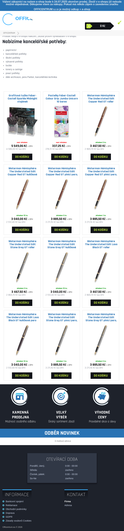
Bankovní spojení (14, 501)
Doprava (10, 513)
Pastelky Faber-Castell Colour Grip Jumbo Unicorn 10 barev (62, 98)
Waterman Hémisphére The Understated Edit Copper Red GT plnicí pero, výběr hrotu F (62, 171)
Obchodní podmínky (16, 509)
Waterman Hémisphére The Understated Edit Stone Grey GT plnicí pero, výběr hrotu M (61, 317)
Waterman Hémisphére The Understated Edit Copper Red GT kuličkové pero (22, 171)
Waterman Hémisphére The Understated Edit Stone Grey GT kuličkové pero (61, 244)
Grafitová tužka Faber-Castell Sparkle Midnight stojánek (22, 98)
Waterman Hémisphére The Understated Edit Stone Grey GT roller (22, 244)
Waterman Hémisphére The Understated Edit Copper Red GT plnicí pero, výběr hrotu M (101, 171)
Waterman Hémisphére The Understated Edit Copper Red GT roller (101, 98)
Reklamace (11, 505)
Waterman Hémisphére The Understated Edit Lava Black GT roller (101, 244)
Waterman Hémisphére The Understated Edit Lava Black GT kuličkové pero (22, 317)
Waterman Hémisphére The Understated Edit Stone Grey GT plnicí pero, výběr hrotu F (101, 317)
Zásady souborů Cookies (18, 520)
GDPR (9, 517)
